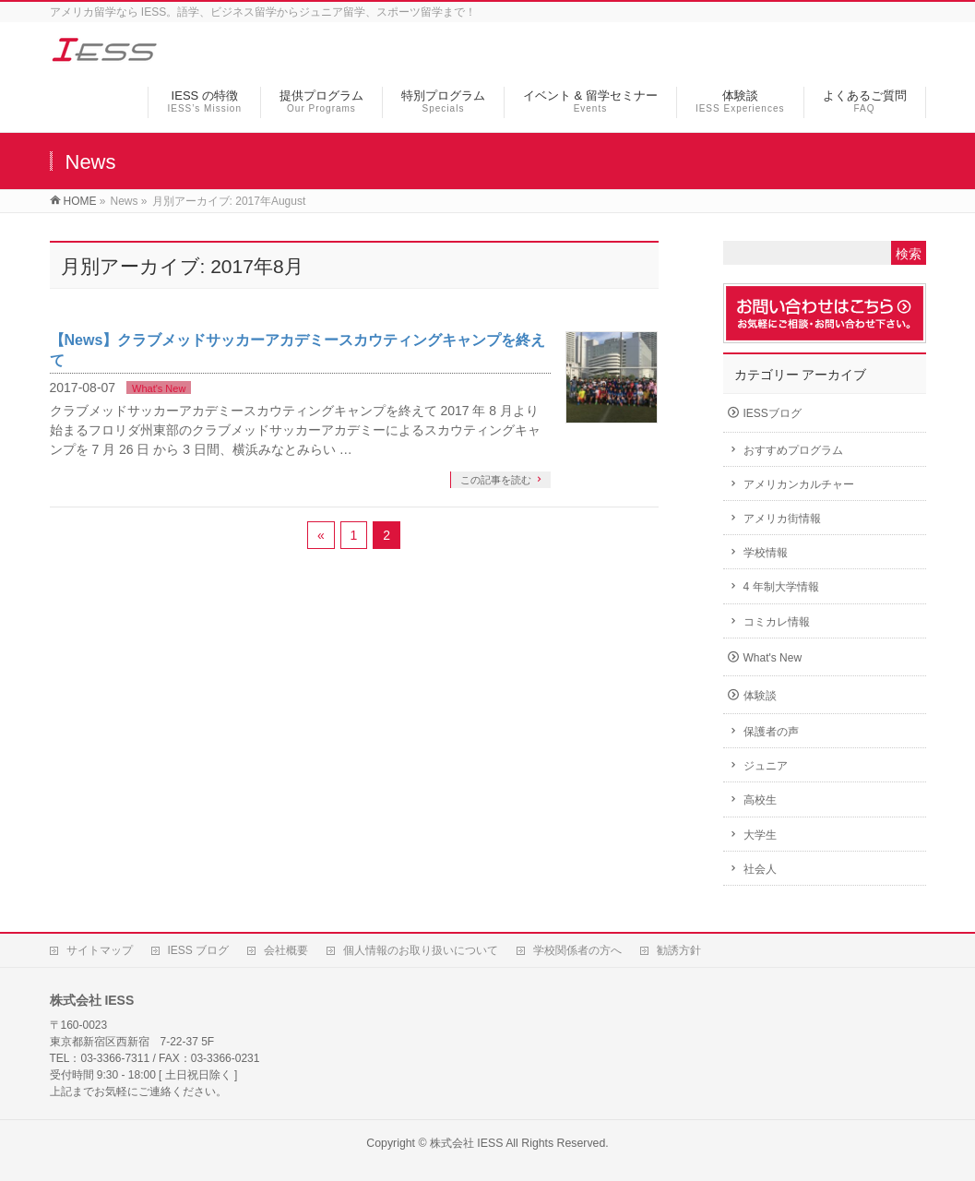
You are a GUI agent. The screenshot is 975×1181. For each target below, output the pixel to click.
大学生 (760, 835)
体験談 (760, 695)
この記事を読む (495, 479)
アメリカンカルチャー (798, 484)
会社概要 (286, 950)
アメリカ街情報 (782, 518)
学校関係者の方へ (577, 950)
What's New (158, 388)
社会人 (760, 869)
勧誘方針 (679, 950)
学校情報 (765, 552)
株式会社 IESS (466, 1143)
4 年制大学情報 (781, 586)
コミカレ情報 (776, 621)
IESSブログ (772, 413)
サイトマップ (99, 950)
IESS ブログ (199, 950)
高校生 (760, 799)
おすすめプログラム (793, 450)
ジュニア (765, 765)
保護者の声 (771, 731)
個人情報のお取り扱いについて (420, 950)
